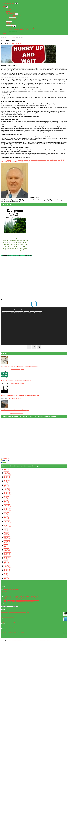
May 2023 (6, 534)
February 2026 (7, 490)
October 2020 (7, 572)
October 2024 (7, 511)
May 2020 (6, 579)
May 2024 (6, 518)
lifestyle (2, 161)
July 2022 (6, 545)
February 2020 (7, 583)
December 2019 (7, 585)
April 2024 (6, 519)
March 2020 (6, 581)
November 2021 (7, 556)
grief (51, 160)
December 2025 (7, 492)
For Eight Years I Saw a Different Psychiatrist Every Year (15, 410)
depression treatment (41, 160)
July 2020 (6, 576)
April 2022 (6, 549)
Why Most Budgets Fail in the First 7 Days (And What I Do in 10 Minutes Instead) (21, 614)
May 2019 (6, 595)
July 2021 (6, 561)
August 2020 (7, 575)
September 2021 (7, 559)
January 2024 (7, 523)
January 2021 (7, 568)
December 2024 (7, 508)
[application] (34, 326)
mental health (8, 161)
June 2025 (6, 500)
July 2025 (6, 499)
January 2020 (7, 584)
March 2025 (6, 504)
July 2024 (6, 515)
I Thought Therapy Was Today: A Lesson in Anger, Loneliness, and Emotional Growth (21, 617)
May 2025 (6, 502)
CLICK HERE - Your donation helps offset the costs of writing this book (16, 255)
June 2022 (6, 547)
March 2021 (6, 565)
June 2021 (6, 563)
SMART (14, 161)
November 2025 (7, 494)
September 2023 (7, 528)
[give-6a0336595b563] (2, 300)
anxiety (19, 160)
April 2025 (6, 503)
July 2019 (6, 592)
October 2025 (7, 495)
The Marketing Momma (45, 823)
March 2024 (6, 520)
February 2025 (7, 506)
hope (59, 160)
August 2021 (7, 560)
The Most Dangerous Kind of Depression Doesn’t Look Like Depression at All (20, 395)
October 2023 (7, 527)
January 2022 (7, 553)
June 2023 (6, 532)
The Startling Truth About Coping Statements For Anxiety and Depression (19, 366)
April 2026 (6, 487)
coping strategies (26, 160)
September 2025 (7, 496)
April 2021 (6, 564)
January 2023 (7, 539)
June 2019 (6, 593)
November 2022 (7, 541)
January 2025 (7, 507)
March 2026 (6, 488)
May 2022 (6, 548)
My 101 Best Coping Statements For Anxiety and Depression (16, 380)
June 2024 (6, 516)
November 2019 (7, 587)
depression (33, 160)
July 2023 (6, 531)
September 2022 (7, 544)
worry (21, 161)
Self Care (9, 160)
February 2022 (7, 552)
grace (48, 160)
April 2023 (6, 535)
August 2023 (7, 530)
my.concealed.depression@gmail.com (11, 607)
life (63, 160)
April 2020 (6, 580)
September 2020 (7, 573)
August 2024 (7, 514)
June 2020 (6, 577)
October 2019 (7, 588)
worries (18, 161)
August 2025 (7, 498)
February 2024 (7, 522)
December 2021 (7, 555)
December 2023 (7, 524)
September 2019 (7, 589)
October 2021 (7, 557)
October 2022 (7, 543)
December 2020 (7, 569)
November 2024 (7, 510)
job (61, 160)
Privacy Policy (4, 609)
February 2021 (7, 567)
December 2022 (7, 540)
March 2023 (6, 536)
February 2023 (7, 537)
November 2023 (7, 526)
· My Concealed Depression (15, 823)
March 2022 (6, 551)
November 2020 (7, 571)
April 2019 (6, 596)
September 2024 (7, 512)
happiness (54, 160)
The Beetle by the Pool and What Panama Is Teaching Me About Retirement (19, 619)
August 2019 (7, 591)
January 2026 (7, 491)
